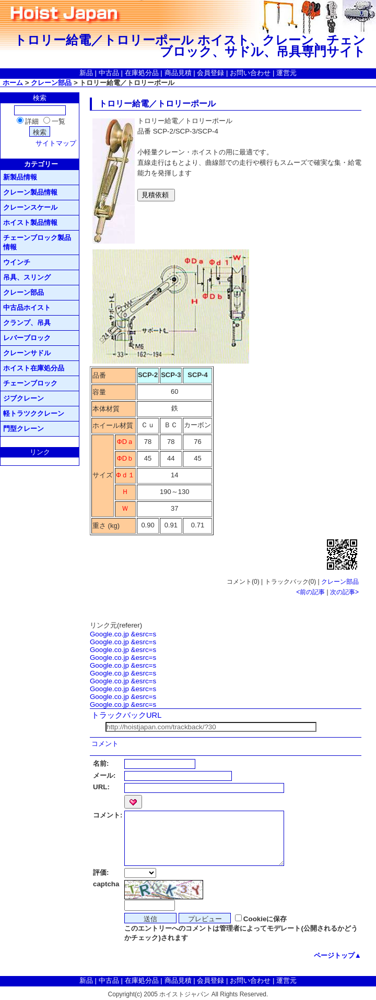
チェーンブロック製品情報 (37, 242)
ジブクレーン (23, 398)
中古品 (109, 73)
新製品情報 (20, 177)
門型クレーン (23, 428)
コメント (105, 744)
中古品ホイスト (27, 307)
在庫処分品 (142, 73)
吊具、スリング (27, 277)
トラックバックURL (126, 715)
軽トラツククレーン (33, 413)
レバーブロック (27, 338)
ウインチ (16, 262)
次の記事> (344, 592)
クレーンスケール (30, 207)
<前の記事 (310, 592)
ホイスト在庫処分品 (33, 368)
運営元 (286, 73)
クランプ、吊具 (27, 323)
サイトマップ (56, 143)
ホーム (13, 83)
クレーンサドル (27, 353)
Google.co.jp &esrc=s (123, 634)
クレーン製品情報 (30, 192)
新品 (86, 73)
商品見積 (178, 73)
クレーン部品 (51, 83)
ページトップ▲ (337, 955)
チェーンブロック (30, 383)
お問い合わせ (250, 73)
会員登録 (210, 73)
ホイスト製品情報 (30, 222)
